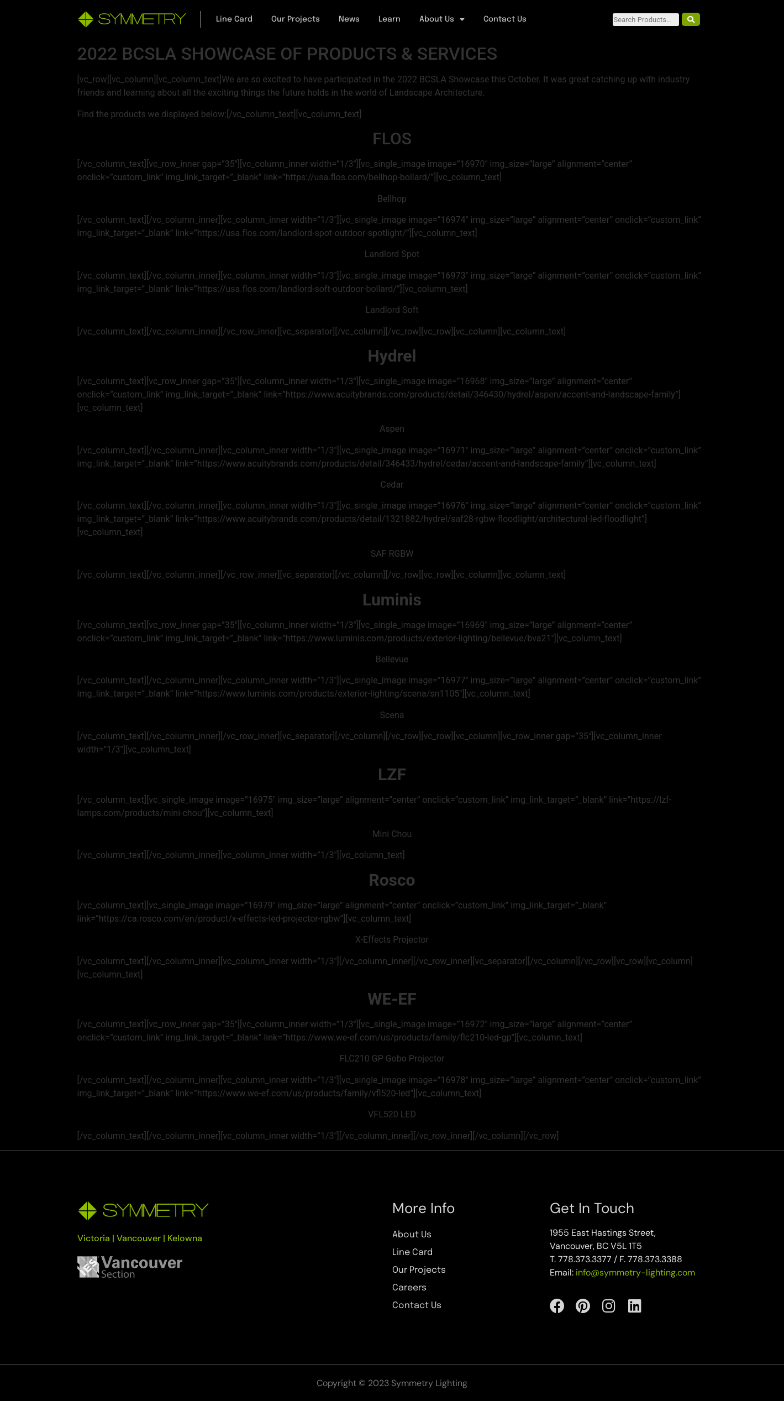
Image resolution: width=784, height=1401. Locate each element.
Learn (389, 19)
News (349, 19)
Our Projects (295, 19)
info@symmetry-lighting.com (635, 1272)
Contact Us (505, 19)
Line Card (234, 19)
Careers (409, 1288)
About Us (442, 19)
